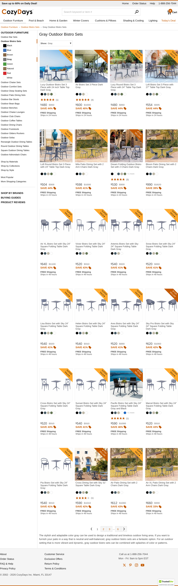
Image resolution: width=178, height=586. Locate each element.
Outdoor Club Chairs (10, 116)
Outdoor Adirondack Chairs (13, 154)
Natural (8, 68)
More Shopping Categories (13, 181)
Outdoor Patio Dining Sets (13, 95)
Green (8, 64)
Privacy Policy (7, 568)
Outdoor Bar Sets (9, 37)
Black (7, 45)
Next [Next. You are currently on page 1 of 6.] (124, 529)
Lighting (153, 20)
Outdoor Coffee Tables (11, 120)
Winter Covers (81, 20)
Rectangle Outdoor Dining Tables (16, 142)
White (7, 78)
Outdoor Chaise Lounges (12, 112)
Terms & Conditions (55, 568)
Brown (8, 55)
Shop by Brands (12, 193)
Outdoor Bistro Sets (30, 27)
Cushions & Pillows (105, 20)
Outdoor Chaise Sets (11, 82)
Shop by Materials (9, 161)
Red (7, 73)
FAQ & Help (6, 563)
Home (125, 3)
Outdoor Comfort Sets (11, 86)
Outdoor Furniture (13, 20)
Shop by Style (7, 170)
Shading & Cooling (133, 20)
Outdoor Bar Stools (10, 99)
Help (152, 3)
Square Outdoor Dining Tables (15, 150)
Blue (7, 50)
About (3, 554)
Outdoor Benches (9, 108)
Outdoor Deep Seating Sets (14, 91)
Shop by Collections (10, 166)
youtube (142, 565)
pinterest (130, 565)
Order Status (139, 3)
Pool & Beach (36, 20)
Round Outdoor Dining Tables (15, 146)
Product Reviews (13, 202)
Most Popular (7, 177)
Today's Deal (168, 20)
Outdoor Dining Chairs (11, 125)
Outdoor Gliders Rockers (12, 133)
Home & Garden (58, 20)
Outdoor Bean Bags (10, 103)
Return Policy (52, 563)
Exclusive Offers (53, 558)
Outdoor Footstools (10, 129)
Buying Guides (11, 197)
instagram (136, 565)
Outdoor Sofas (8, 137)
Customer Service (54, 554)
